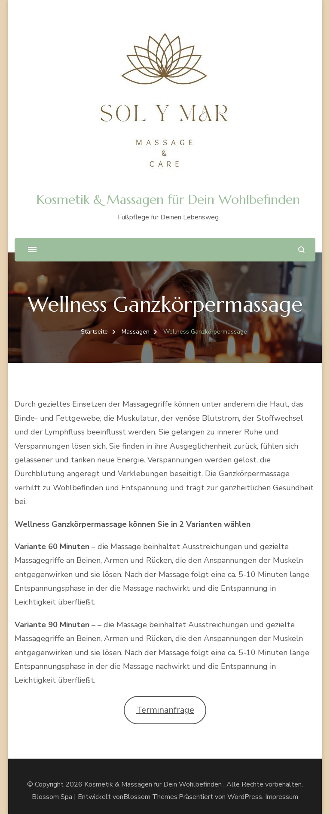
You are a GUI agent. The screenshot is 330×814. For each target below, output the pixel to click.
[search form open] (301, 249)
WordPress (244, 797)
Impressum (281, 797)
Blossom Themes (150, 797)
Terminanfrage (165, 710)
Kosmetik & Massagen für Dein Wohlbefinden (168, 199)
